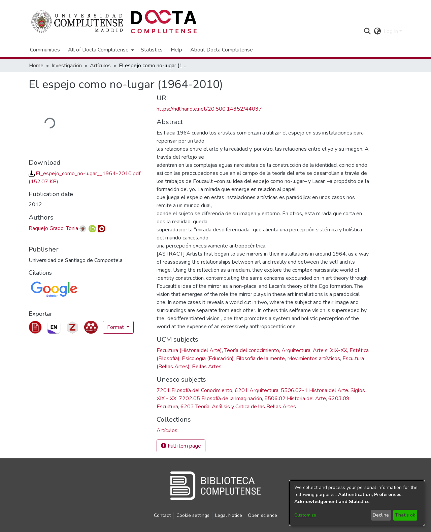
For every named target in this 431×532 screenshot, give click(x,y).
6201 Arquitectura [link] (256, 390)
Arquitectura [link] (295, 350)
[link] (167, 430)
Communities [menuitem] (45, 49)
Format (116, 327)
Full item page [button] (181, 446)
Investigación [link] (67, 65)
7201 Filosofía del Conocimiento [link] (194, 390)
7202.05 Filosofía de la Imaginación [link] (220, 398)
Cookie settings (192, 515)
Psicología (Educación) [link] (208, 358)
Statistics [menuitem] (152, 49)
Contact (162, 515)
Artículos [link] (100, 65)
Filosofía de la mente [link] (260, 358)
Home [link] (36, 65)
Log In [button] (391, 31)
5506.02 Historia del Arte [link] (295, 398)
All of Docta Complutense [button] (98, 49)
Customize (305, 515)
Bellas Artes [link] (207, 366)
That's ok (405, 515)
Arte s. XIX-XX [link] (330, 350)
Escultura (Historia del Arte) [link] (189, 350)
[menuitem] (100, 50)
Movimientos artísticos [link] (313, 358)
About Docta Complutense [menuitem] (221, 49)
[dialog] (357, 503)
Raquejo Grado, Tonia (53, 228)
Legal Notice (228, 515)
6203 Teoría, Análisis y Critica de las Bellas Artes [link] (238, 406)
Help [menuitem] (176, 49)
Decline (381, 515)
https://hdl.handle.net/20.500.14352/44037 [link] (209, 109)
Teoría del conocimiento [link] (251, 350)
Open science (262, 515)
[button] (367, 31)
